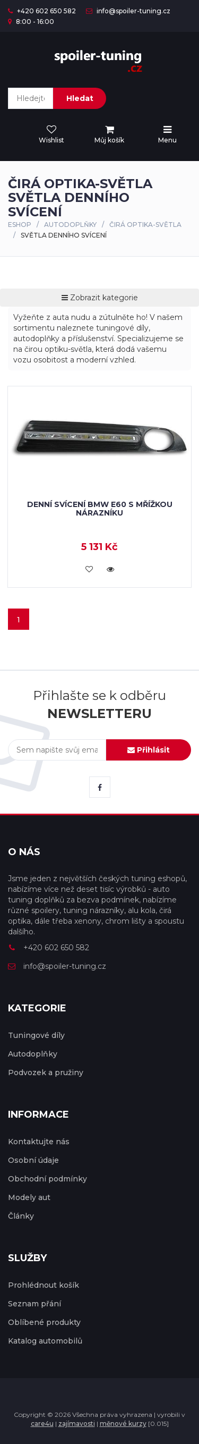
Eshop (19, 225)
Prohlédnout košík (43, 1285)
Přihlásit (148, 750)
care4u (42, 1424)
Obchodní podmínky (47, 1179)
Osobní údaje (33, 1160)
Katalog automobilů (45, 1341)
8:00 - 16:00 (31, 22)
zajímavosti (76, 1424)
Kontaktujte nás (39, 1141)
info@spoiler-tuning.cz (128, 11)
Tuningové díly (36, 1035)
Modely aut (29, 1197)
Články (21, 1216)
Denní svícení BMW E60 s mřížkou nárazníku (99, 508)
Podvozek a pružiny (45, 1072)
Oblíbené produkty (44, 1322)
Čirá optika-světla (145, 225)
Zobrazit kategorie (100, 297)
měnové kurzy (123, 1424)
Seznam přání (34, 1303)
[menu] (109, 135)
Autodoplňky (70, 225)
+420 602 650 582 (42, 11)
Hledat (79, 98)
